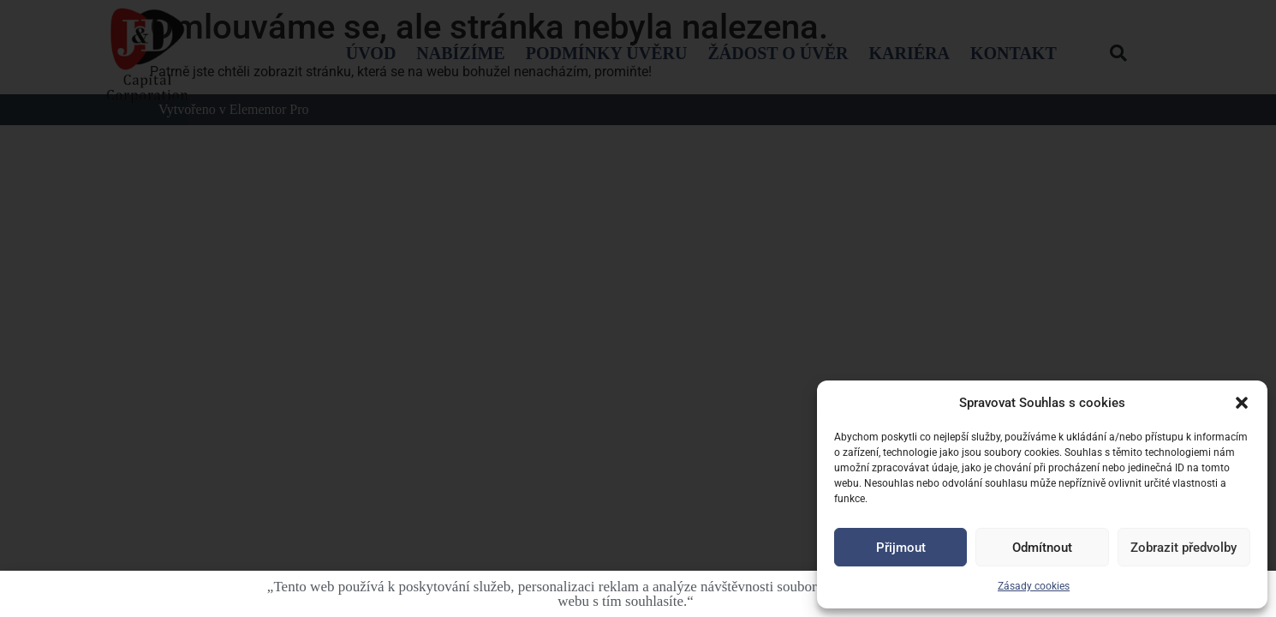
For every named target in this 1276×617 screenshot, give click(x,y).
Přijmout (901, 547)
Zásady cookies (1034, 586)
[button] (1241, 402)
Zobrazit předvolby (1183, 547)
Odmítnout (1042, 547)
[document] (638, 308)
